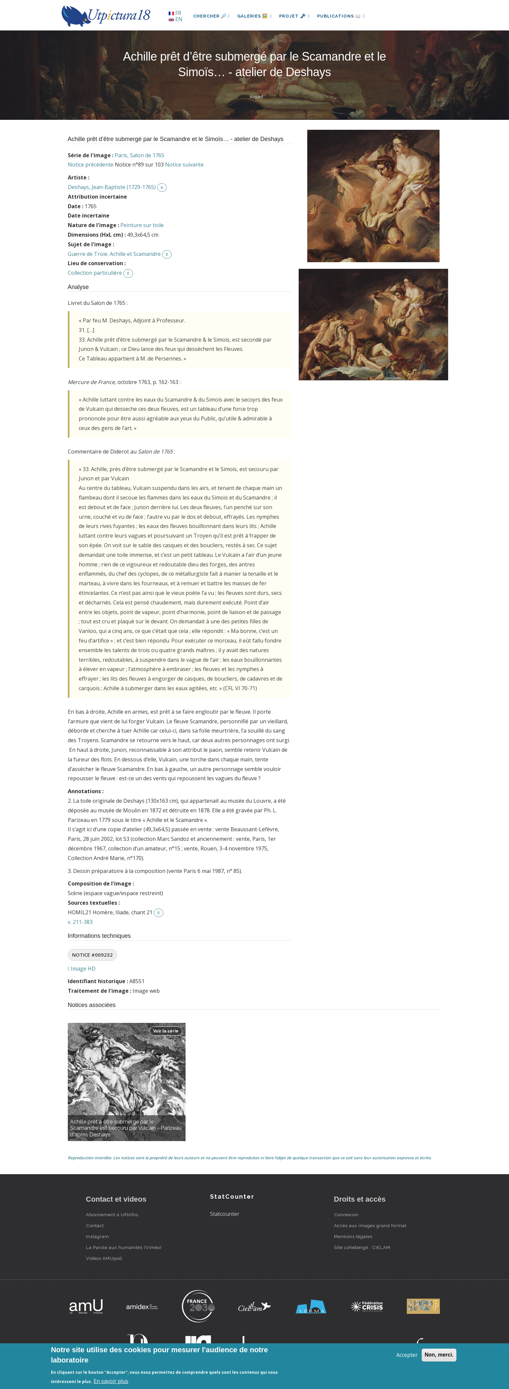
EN (176, 19)
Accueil (256, 97)
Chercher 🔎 (211, 16)
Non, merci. (439, 1355)
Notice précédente (90, 164)
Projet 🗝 (295, 16)
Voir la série (166, 1031)
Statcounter (224, 1214)
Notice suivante (184, 164)
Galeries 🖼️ (254, 16)
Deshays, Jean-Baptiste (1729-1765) (112, 187)
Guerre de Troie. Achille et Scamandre (114, 254)
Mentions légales (353, 1236)
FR (175, 13)
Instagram (97, 1236)
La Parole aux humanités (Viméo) (124, 1247)
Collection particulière (95, 272)
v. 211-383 (80, 922)
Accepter (407, 1355)
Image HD (82, 968)
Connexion (346, 1214)
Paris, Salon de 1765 (139, 155)
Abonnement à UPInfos (112, 1214)
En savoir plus (111, 1381)
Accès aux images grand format (370, 1225)
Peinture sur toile (142, 225)
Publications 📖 (342, 16)
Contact (95, 1225)
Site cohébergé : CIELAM (362, 1247)
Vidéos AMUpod (104, 1258)
